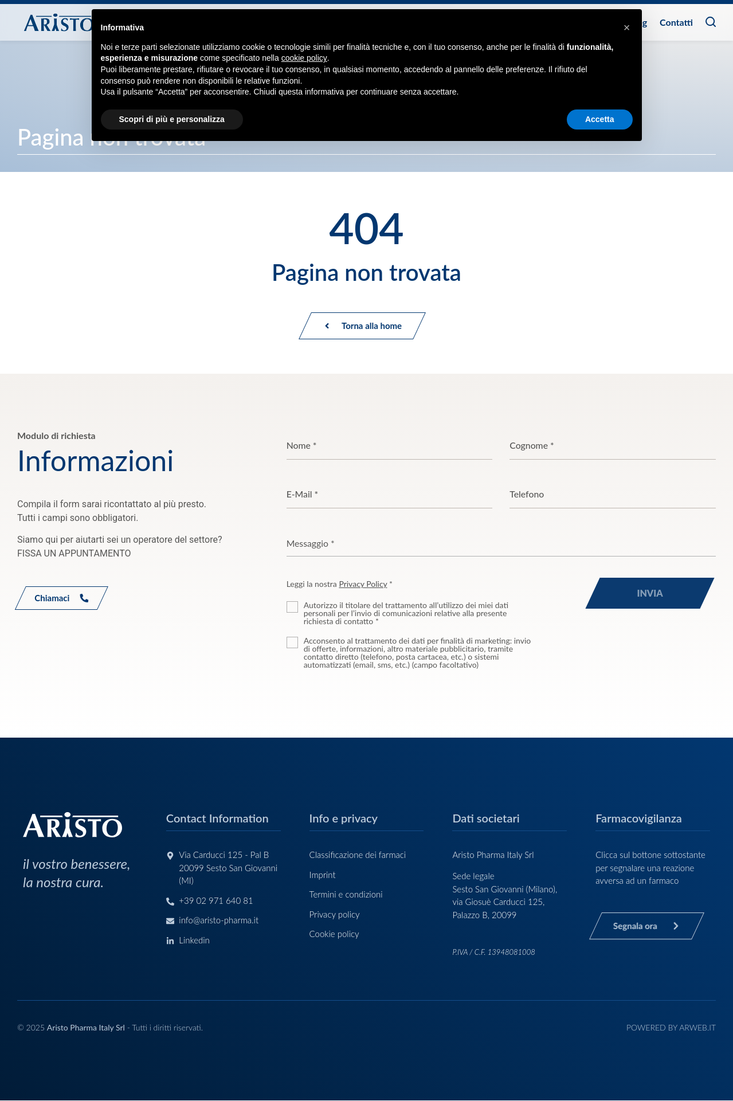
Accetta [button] (599, 119)
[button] (627, 27)
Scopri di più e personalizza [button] (172, 119)
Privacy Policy (363, 584)
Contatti (676, 22)
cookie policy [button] (304, 57)
